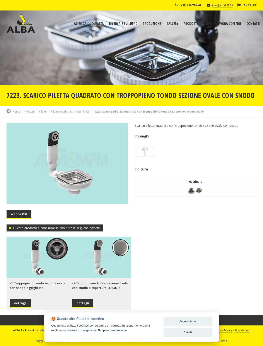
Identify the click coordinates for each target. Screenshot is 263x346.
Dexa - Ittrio (220, 341)
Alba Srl (21, 23)
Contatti (253, 23)
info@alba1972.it (222, 5)
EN (249, 5)
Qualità (98, 23)
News (207, 23)
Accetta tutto (187, 321)
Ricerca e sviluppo (123, 23)
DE (254, 5)
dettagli (20, 303)
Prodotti (191, 23)
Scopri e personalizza (112, 330)
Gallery (172, 23)
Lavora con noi (229, 23)
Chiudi (188, 332)
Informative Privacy (220, 330)
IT (244, 5)
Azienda (80, 23)
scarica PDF (18, 214)
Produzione (152, 23)
